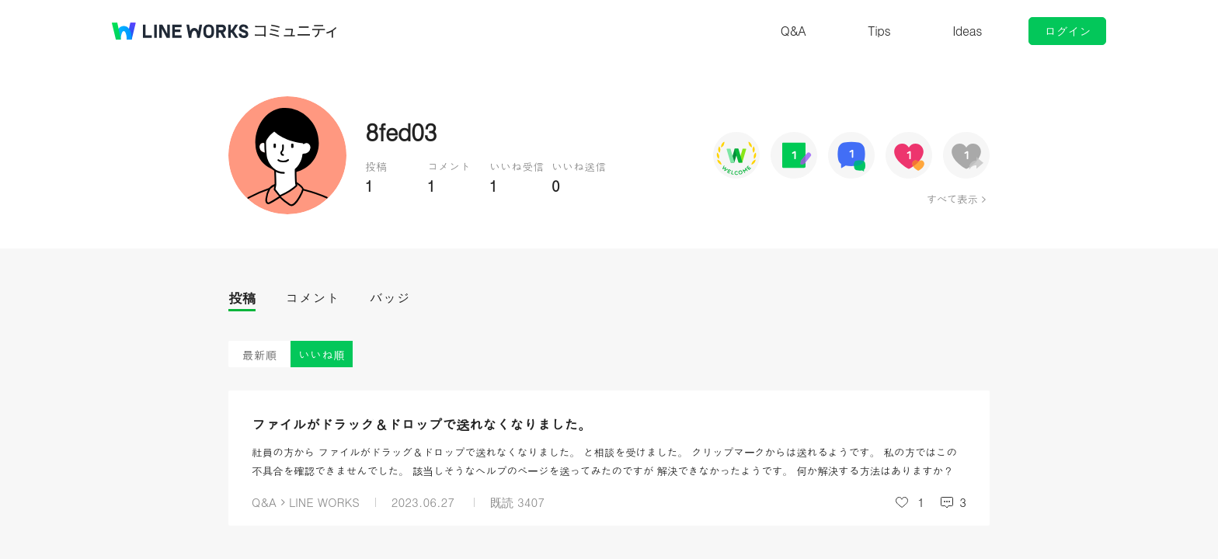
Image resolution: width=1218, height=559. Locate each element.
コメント (312, 297)
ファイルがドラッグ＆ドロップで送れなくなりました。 (422, 424)
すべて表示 (952, 199)
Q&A (793, 31)
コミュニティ (296, 31)
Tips (879, 31)
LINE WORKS (324, 502)
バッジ (389, 297)
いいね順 (321, 354)
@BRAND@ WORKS (180, 31)
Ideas (967, 31)
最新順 (259, 354)
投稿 (242, 297)
